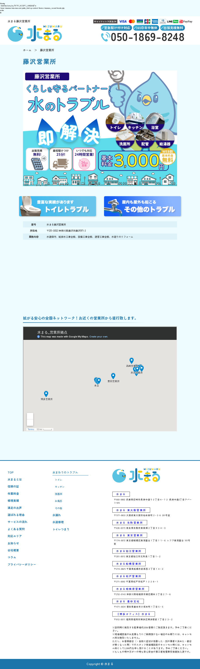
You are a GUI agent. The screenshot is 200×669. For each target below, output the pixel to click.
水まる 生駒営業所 (129, 522)
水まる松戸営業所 (128, 576)
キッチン (59, 486)
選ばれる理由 (16, 515)
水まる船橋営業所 (128, 563)
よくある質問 (16, 529)
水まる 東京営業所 (129, 535)
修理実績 (13, 500)
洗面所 (58, 494)
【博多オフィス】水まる (133, 614)
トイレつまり (61, 529)
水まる (121, 494)
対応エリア (15, 536)
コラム (12, 557)
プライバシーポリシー (22, 564)
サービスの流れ (18, 522)
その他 (58, 508)
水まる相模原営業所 (130, 588)
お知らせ (13, 543)
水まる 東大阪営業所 (131, 510)
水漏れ (56, 515)
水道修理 (58, 522)
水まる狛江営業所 (128, 551)
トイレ (58, 479)
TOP (11, 472)
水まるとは (15, 479)
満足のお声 (15, 508)
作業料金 (13, 493)
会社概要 (13, 550)
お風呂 (58, 501)
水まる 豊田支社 (128, 601)
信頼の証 (13, 486)
